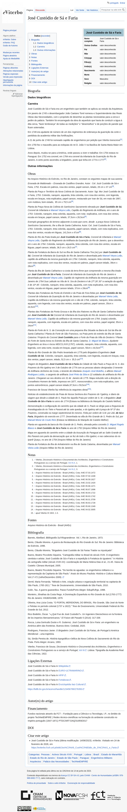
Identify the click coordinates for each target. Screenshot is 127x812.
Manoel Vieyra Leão (60, 210)
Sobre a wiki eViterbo (57, 783)
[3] (113, 186)
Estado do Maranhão (111, 754)
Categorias (34, 754)
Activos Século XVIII (62, 754)
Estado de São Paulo (67, 758)
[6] (80, 232)
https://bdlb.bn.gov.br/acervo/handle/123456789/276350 (55, 689)
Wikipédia (63, 666)
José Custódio (65, 337)
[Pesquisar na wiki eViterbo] (113, 10)
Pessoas (45, 754)
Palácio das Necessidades (56, 761)
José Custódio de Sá (110, 293)
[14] (87, 384)
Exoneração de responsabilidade (81, 783)
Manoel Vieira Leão (108, 296)
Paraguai (84, 758)
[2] (105, 159)
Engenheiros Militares (101, 758)
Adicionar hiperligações (17, 95)
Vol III (70, 463)
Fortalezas (64, 680)
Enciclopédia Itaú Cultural (71, 684)
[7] (76, 247)
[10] (36, 306)
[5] (85, 216)
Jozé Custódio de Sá (111, 207)
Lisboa (88, 754)
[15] (89, 389)
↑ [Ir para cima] (34, 460)
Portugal (78, 754)
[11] (34, 325)
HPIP (61, 675)
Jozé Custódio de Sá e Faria (75, 237)
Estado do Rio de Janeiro (42, 758)
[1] (121, 139)
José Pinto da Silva (78, 374)
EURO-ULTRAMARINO (70, 670)
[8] (34, 265)
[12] (101, 347)
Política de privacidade (36, 783)
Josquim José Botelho (93, 371)
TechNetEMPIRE (79, 761)
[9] (89, 288)
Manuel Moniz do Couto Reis (42, 420)
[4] (72, 201)
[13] (81, 359)
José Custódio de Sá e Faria (64, 364)
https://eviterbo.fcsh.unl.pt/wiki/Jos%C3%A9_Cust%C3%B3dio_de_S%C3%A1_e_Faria (73, 747)
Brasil (96, 754)
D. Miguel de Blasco (98, 341)
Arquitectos (35, 761)
